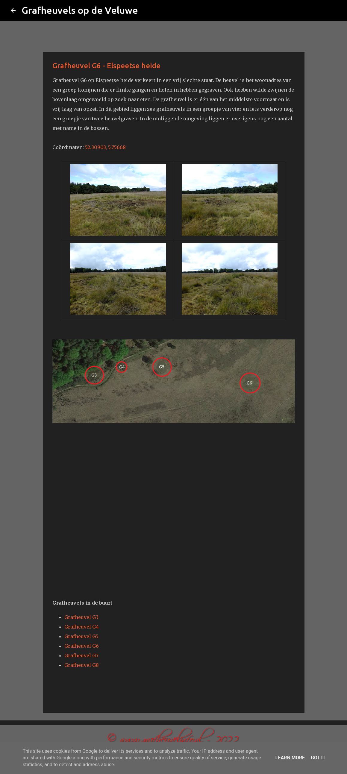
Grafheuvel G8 (81, 665)
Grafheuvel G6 (81, 646)
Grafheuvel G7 (81, 655)
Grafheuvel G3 (81, 617)
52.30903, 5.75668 (105, 147)
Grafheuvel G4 (81, 627)
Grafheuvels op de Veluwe (80, 10)
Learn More (290, 758)
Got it (318, 758)
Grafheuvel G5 (81, 636)
